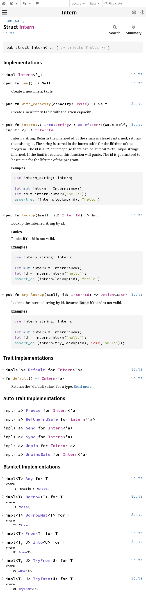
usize (81, 104)
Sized (42, 489)
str (94, 124)
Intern (69, 12)
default (20, 378)
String (62, 124)
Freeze (33, 410)
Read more (82, 386)
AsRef (83, 124)
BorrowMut (36, 515)
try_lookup (33, 294)
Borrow (32, 496)
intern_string (13, 21)
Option (107, 294)
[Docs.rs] (4, 3)
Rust (93, 3)
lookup (28, 215)
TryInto (41, 578)
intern (28, 124)
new (25, 83)
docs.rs (76, 3)
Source (9, 33)
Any (29, 478)
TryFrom (41, 560)
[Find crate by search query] (127, 3)
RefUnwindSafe (42, 419)
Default (36, 369)
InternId (44, 130)
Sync (31, 436)
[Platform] (27, 3)
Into (48, 124)
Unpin (32, 445)
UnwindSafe (38, 454)
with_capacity (36, 104)
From (30, 533)
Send (31, 428)
